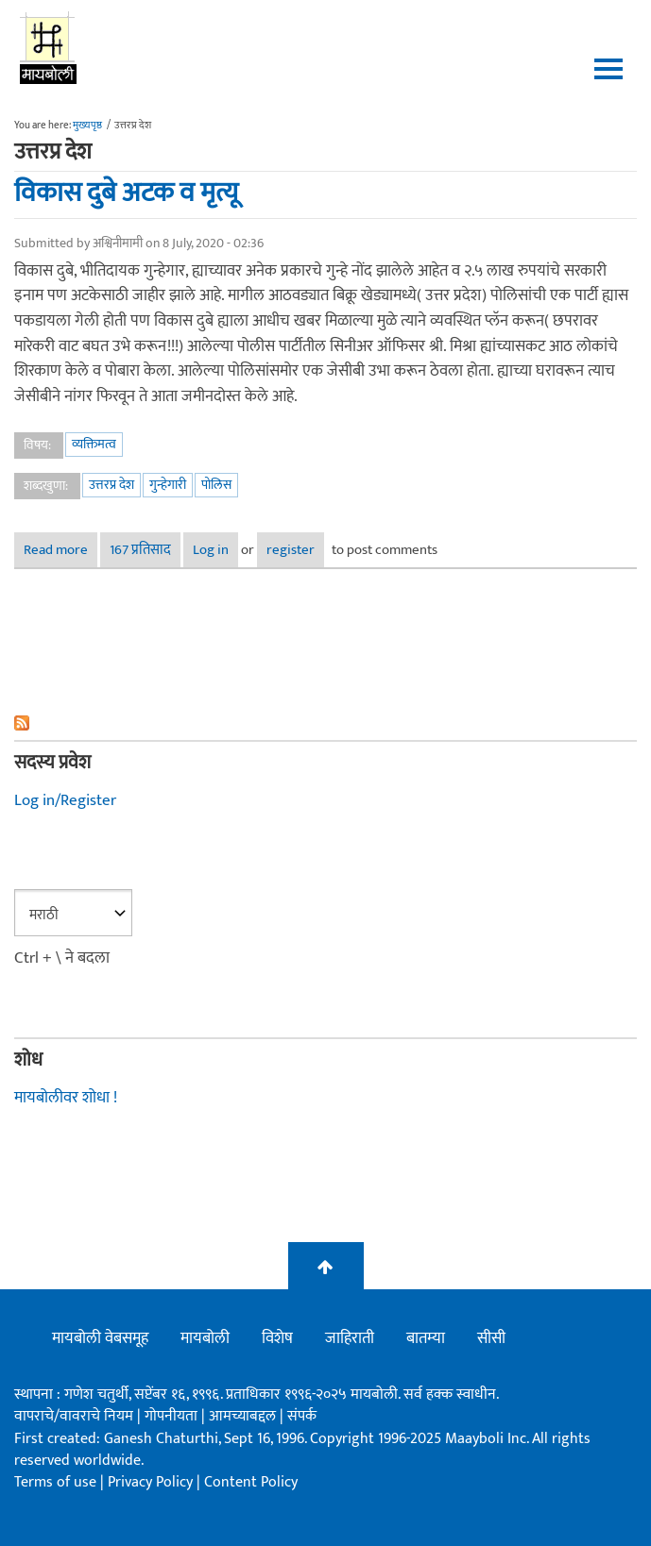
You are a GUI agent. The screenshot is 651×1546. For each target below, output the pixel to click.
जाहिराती (349, 1338)
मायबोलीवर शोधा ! (65, 1097)
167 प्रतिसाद (140, 550)
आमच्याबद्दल (244, 1416)
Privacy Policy (152, 1482)
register (290, 550)
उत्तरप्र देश (111, 485)
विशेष (277, 1338)
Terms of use (55, 1482)
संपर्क (302, 1416)
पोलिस (216, 485)
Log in (211, 550)
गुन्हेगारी (167, 485)
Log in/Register (65, 800)
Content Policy (251, 1482)
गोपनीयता (173, 1416)
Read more (60, 550)
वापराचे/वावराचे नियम (73, 1416)
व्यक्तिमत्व (94, 444)
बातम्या (425, 1338)
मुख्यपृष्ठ (87, 125)
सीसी (491, 1338)
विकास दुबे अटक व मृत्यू (126, 192)
